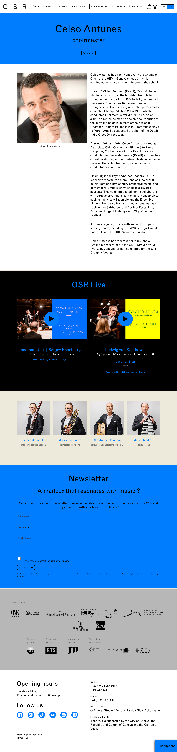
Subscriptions (165, 746)
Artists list (88, 53)
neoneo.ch (36, 735)
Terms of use (23, 738)
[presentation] (35, 552)
